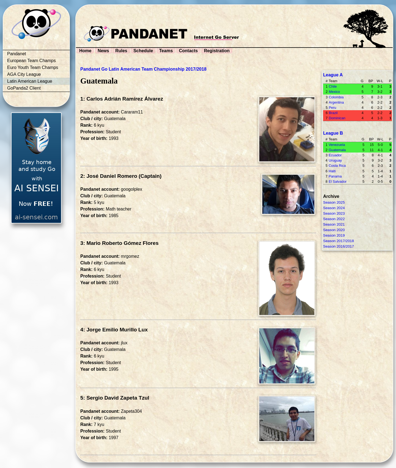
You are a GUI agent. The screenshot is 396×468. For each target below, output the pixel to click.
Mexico (334, 92)
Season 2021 (334, 224)
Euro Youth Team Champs (32, 67)
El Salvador (337, 181)
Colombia (336, 97)
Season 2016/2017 (338, 246)
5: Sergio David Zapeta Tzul (114, 398)
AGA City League (24, 74)
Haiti (332, 171)
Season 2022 (334, 219)
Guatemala (337, 150)
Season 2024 (334, 208)
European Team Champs (31, 60)
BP (371, 81)
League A (333, 75)
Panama (335, 176)
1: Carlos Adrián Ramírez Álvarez (121, 99)
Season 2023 (334, 213)
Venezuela (337, 145)
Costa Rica (337, 166)
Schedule (143, 50)
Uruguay (335, 160)
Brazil (333, 113)
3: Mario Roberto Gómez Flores (119, 243)
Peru (332, 108)
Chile (333, 86)
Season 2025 (334, 202)
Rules (121, 50)
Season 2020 (334, 230)
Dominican (337, 118)
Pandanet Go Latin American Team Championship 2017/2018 (143, 69)
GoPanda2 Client (24, 88)
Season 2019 (334, 235)
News (103, 50)
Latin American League (29, 81)
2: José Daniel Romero (108, 176)
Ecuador (335, 155)
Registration (217, 50)
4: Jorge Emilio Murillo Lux (114, 330)
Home (85, 50)
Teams (166, 50)
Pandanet (16, 53)
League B (333, 133)
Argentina (336, 102)
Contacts (188, 50)
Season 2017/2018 (338, 241)
